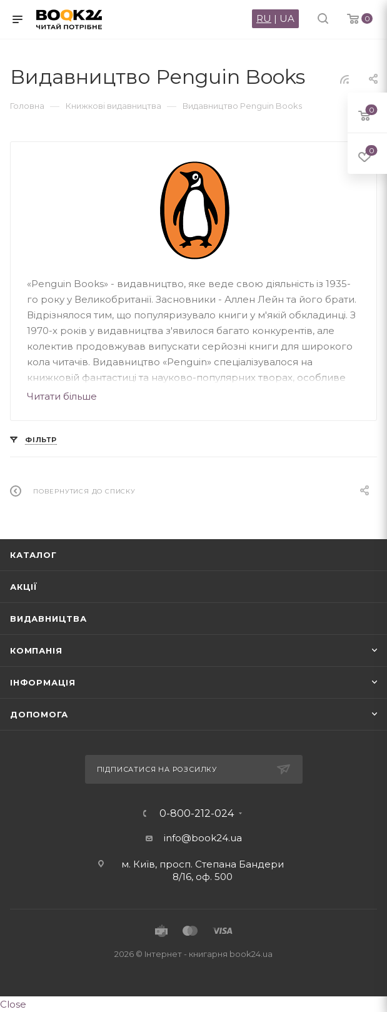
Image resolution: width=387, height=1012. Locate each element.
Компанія (36, 650)
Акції (24, 587)
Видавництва (48, 619)
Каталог (33, 555)
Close (13, 1004)
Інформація (43, 682)
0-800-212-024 (196, 814)
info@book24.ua (203, 838)
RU (263, 18)
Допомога (39, 714)
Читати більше (62, 396)
